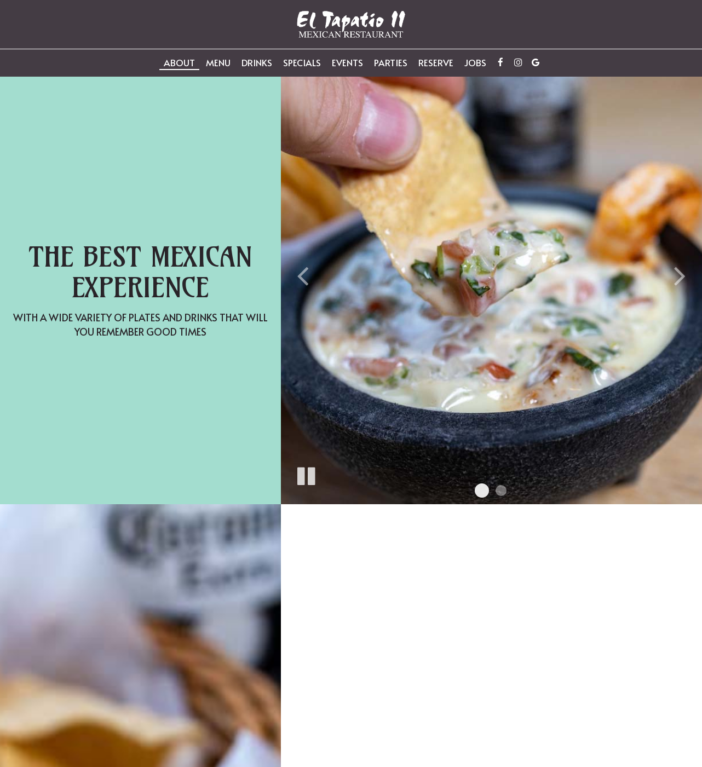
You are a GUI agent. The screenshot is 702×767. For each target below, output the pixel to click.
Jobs (475, 62)
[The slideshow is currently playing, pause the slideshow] (305, 474)
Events (347, 62)
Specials (302, 62)
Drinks (256, 62)
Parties (390, 62)
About (179, 62)
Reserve (435, 62)
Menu (218, 62)
